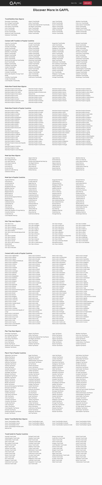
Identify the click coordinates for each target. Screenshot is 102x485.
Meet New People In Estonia (36, 115)
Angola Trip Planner (10, 360)
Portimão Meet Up (33, 168)
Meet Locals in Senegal (82, 255)
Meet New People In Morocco (59, 122)
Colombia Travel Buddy (11, 72)
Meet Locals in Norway (58, 298)
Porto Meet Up (8, 164)
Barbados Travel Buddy (11, 51)
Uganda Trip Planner (81, 391)
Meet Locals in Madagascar (59, 264)
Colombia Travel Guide (34, 443)
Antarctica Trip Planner (10, 362)
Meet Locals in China (10, 306)
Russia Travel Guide (81, 455)
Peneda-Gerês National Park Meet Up (38, 161)
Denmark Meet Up (33, 179)
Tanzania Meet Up (80, 196)
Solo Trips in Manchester (82, 239)
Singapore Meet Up (80, 186)
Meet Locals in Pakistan (58, 301)
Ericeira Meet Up (9, 168)
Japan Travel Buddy (33, 73)
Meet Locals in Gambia (34, 272)
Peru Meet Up (55, 208)
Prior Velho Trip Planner (11, 337)
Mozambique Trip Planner (58, 382)
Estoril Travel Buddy (81, 26)
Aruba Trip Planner (9, 367)
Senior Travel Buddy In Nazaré (59, 421)
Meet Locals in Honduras (35, 286)
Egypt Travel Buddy (33, 46)
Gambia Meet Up (33, 190)
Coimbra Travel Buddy (57, 28)
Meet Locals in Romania (58, 316)
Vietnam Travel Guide (10, 448)
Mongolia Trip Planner (57, 379)
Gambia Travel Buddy (34, 53)
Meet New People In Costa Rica (12, 146)
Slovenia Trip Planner (81, 365)
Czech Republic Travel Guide (59, 445)
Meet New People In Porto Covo (84, 90)
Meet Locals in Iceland (34, 291)
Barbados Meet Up (9, 188)
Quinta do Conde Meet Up (11, 170)
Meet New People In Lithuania (59, 114)
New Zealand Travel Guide (11, 443)
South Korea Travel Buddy (35, 77)
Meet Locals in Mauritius (58, 274)
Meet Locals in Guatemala (35, 283)
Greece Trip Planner (34, 377)
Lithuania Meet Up (56, 183)
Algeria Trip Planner (10, 358)
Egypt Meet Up (32, 183)
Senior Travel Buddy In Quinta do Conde (62, 424)
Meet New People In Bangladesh (13, 117)
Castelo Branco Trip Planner (83, 342)
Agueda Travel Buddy (81, 33)
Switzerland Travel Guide (11, 462)
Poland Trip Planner (57, 401)
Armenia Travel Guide (81, 448)
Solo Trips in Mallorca (81, 228)
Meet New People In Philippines (60, 141)
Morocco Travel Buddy (58, 55)
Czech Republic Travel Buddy (12, 80)
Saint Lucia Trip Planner (82, 357)
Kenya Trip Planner (33, 406)
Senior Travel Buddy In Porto (12, 424)
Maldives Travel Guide (34, 446)
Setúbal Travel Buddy (81, 31)
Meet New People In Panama (59, 137)
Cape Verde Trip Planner (11, 394)
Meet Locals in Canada (10, 301)
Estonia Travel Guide (57, 446)
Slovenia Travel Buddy (81, 51)
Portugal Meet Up (56, 213)
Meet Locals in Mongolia (58, 281)
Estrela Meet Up (56, 159)
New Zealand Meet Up (57, 202)
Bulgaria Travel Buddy (10, 63)
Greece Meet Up (33, 193)
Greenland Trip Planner (34, 379)
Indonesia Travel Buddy (34, 67)
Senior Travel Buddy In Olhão (12, 421)
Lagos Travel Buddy (57, 21)
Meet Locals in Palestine (58, 303)
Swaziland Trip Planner (81, 374)
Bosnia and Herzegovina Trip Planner (14, 386)
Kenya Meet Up (32, 212)
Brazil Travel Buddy (10, 62)
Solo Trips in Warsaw (34, 239)
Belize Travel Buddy (10, 57)
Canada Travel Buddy (10, 67)
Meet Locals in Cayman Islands (12, 303)
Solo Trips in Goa (9, 223)
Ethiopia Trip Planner (34, 358)
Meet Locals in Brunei (10, 294)
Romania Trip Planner (57, 408)
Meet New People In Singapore (83, 117)
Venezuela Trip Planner (82, 403)
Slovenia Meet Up (80, 188)
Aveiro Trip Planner (33, 340)
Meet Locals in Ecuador (34, 259)
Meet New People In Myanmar (59, 124)
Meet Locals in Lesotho (34, 323)
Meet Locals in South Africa (83, 267)
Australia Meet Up (9, 183)
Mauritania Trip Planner (58, 372)
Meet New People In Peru (58, 139)
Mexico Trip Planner (57, 375)
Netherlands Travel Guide (35, 450)
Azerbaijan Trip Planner (11, 372)
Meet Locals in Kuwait (34, 315)
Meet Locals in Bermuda (11, 284)
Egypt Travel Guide (57, 453)
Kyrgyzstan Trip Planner (35, 411)
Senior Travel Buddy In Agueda (83, 424)
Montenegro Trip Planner (82, 409)
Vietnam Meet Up (80, 210)
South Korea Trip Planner (35, 408)
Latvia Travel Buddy (57, 45)
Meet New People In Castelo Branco (85, 97)
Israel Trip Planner (33, 396)
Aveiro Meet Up (32, 164)
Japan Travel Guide (9, 456)
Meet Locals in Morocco (58, 283)
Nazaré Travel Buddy (57, 31)
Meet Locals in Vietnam (82, 310)
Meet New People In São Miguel (36, 95)
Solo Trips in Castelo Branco (36, 242)
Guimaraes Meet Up (10, 171)
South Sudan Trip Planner (82, 369)
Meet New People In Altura (35, 99)
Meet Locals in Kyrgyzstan (35, 316)
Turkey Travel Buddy (81, 63)
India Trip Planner (33, 387)
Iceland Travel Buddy (34, 63)
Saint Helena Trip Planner (82, 355)
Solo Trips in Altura (33, 232)
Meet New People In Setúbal (83, 99)
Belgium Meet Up (9, 191)
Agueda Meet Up (80, 170)
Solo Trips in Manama (10, 239)
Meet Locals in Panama (58, 305)
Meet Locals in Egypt (34, 260)
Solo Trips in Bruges (57, 223)
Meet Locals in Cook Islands (12, 313)
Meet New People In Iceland (36, 131)
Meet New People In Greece (36, 124)
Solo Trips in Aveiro (80, 227)
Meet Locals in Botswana (11, 291)
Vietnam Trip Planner (81, 404)
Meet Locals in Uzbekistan (82, 308)
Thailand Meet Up (80, 198)
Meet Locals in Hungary (34, 289)
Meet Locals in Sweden (82, 276)
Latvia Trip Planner (56, 355)
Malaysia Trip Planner (57, 365)
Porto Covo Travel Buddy (82, 23)
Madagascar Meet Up (57, 185)
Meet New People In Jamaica (36, 139)
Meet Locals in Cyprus (10, 322)
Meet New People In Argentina (12, 110)
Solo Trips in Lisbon (81, 232)
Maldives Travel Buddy (58, 51)
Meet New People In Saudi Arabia (84, 114)
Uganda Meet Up (80, 202)
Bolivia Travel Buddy (10, 58)
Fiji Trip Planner (32, 364)
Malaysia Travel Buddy (57, 50)
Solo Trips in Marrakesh (58, 228)
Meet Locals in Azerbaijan (11, 271)
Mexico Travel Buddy (57, 53)
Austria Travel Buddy (10, 48)
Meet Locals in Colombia (11, 308)
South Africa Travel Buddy (82, 53)
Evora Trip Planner (9, 342)
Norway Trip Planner (57, 392)
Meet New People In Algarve (36, 88)
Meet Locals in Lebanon (34, 322)
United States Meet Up (81, 207)
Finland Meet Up (33, 186)
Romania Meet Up (80, 179)
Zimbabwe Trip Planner (81, 408)
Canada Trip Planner (10, 392)
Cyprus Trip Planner (10, 406)
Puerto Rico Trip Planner (58, 404)
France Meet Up (32, 188)
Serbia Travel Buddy (81, 48)
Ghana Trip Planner (33, 375)
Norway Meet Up (56, 203)
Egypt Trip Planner (33, 355)
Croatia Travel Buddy (10, 79)
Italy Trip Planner (33, 398)
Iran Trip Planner (33, 391)
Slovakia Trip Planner (81, 364)
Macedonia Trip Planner (58, 362)
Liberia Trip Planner (57, 360)
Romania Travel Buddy (81, 43)
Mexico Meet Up (56, 190)
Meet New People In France (35, 119)
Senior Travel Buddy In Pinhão (83, 421)
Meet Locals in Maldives (58, 269)
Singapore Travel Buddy (82, 50)
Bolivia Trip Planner (10, 384)
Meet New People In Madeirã (83, 95)
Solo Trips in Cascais (10, 240)
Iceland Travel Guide (10, 453)
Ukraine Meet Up (80, 203)
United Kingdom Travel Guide (12, 438)
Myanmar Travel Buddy (58, 57)
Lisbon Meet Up (32, 159)
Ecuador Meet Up (33, 181)
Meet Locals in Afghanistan (12, 255)
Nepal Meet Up (56, 196)
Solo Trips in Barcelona (58, 227)
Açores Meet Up (56, 161)
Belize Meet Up (9, 193)
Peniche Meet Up (56, 170)
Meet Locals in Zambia (81, 315)
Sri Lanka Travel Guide (34, 455)
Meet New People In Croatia (12, 148)
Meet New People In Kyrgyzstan (60, 110)
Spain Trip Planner (80, 370)
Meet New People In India (35, 132)
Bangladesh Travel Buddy (11, 50)
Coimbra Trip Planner (57, 340)
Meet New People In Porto (11, 95)
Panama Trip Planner (57, 396)
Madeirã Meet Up (80, 164)
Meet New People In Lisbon (35, 90)
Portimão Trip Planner (34, 343)
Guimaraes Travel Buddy (11, 35)
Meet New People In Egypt (35, 114)
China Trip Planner (9, 398)
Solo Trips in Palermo (10, 237)
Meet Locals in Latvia (34, 320)
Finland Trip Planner (34, 365)
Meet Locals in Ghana (34, 277)
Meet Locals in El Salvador (35, 262)
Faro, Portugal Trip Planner (11, 335)
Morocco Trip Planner (57, 381)
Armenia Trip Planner (10, 365)
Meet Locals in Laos (33, 318)
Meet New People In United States (84, 137)
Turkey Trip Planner (81, 387)
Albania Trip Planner (10, 357)
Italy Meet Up (32, 207)
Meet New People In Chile (11, 137)
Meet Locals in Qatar (57, 315)
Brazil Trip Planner (9, 389)
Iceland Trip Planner (34, 386)
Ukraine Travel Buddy (81, 67)
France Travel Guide (57, 441)
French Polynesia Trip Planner (36, 369)
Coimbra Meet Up (56, 164)
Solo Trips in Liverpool (10, 225)
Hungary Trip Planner (34, 384)
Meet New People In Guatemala (36, 126)
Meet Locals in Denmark (11, 325)
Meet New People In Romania (83, 110)
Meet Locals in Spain (81, 271)
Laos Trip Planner (33, 413)
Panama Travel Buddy (57, 70)
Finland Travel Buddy (34, 50)
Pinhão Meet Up (32, 170)
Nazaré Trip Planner (57, 343)
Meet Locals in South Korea (35, 313)
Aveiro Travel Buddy (34, 28)
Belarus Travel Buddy (10, 53)
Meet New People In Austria (12, 115)
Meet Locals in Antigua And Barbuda (14, 260)
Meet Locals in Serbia (81, 257)
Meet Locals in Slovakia (82, 264)
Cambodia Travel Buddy (11, 65)
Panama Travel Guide (57, 456)
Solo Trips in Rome (9, 245)
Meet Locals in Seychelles (82, 259)
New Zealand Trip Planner (58, 389)
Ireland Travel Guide (81, 450)
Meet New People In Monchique (13, 88)
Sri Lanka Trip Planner (81, 372)
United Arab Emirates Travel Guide (60, 455)
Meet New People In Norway (59, 134)
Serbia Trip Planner (80, 360)
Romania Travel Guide (57, 436)
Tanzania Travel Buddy (81, 60)
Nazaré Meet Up (56, 168)
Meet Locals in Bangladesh (11, 276)
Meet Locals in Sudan (81, 274)
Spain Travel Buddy (80, 55)
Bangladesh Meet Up (10, 186)
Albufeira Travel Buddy (81, 21)
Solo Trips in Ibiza (33, 237)
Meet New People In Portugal (59, 144)
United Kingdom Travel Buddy (83, 68)
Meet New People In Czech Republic (14, 149)
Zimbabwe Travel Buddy (82, 75)
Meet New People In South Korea (37, 144)
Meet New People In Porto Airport (13, 94)
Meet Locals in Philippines (58, 308)
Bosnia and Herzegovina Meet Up (13, 196)
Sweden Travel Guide (81, 453)
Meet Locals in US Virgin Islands (84, 311)
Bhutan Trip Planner (10, 382)
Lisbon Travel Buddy (34, 23)
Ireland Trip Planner (33, 394)
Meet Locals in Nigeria (57, 296)
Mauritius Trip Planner (57, 374)
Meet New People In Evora (11, 97)
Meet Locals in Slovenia (82, 266)
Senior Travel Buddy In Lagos (36, 421)
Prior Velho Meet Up (10, 161)
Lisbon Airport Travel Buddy (83, 24)
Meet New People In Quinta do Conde (14, 100)
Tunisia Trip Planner (81, 386)
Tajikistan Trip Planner (81, 381)
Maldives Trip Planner (57, 367)
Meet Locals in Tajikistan (82, 283)
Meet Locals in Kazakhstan (35, 310)
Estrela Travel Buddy (57, 23)
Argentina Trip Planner (10, 364)
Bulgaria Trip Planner (10, 391)
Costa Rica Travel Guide (34, 441)
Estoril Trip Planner (80, 338)
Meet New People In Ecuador (36, 112)
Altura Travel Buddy (34, 30)
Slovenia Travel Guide (81, 440)
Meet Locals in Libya (57, 255)
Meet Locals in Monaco (58, 279)
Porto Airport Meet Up (10, 163)
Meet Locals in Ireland (34, 299)
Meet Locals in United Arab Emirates (85, 301)
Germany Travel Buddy (34, 55)
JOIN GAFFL (87, 3)
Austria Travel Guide (81, 443)
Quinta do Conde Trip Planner (12, 345)
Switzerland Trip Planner (82, 377)
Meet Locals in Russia (57, 318)
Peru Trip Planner (56, 398)
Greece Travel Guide (34, 445)
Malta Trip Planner (56, 369)
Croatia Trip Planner (10, 403)
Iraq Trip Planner (33, 392)
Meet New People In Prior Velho (13, 92)
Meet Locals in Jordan (34, 308)
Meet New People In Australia (12, 114)
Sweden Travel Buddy (81, 57)
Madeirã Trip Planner (81, 340)
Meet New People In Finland (36, 117)
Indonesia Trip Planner (34, 389)
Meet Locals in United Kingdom (83, 303)
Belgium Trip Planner (10, 381)
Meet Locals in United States (83, 305)
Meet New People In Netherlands (60, 129)
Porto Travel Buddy (10, 28)
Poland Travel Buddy (57, 75)
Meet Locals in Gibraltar (34, 279)
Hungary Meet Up (33, 198)
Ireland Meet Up (33, 205)
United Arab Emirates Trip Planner (84, 392)
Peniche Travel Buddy (57, 33)
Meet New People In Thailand (83, 129)
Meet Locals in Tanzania (82, 284)
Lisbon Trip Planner (33, 335)
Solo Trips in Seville (33, 227)
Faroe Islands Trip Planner (35, 362)
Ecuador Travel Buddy (34, 45)
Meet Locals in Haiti (33, 284)
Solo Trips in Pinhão (57, 239)
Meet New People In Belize (12, 124)
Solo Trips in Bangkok (34, 225)
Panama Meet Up (56, 207)
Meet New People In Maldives (59, 119)
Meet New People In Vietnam (83, 141)
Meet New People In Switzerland (84, 126)
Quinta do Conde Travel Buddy (12, 33)
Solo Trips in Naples (57, 230)
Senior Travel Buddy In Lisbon (83, 423)
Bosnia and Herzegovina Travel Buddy (14, 60)
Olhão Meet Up (56, 166)
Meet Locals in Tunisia (81, 291)
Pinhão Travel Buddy (34, 33)
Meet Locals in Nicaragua (58, 294)
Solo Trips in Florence (34, 234)
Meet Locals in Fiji (33, 267)
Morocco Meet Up (56, 191)
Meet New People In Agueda (83, 100)
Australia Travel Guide (10, 436)
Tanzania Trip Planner (81, 382)
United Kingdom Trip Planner (83, 394)
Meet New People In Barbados (12, 119)
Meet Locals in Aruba (10, 266)
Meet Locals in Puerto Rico (59, 313)
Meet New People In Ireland (35, 136)
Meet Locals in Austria (10, 269)
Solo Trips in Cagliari (34, 223)
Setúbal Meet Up (80, 168)
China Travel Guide (9, 451)
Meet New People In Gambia (36, 120)
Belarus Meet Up (9, 190)
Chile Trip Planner (9, 396)
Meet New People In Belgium (12, 122)
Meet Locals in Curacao (82, 322)
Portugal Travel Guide (34, 436)
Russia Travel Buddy (81, 45)
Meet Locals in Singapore (82, 262)
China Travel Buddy (10, 70)
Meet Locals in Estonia (34, 264)
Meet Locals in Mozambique (59, 284)
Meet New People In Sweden (83, 124)
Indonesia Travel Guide (10, 463)
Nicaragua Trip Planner (57, 391)
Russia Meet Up (80, 181)
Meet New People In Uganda (83, 132)
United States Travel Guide (11, 440)
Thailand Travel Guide (10, 445)
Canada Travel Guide (34, 451)
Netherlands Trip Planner (58, 387)
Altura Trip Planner (33, 342)
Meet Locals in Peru (57, 306)
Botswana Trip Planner (10, 387)
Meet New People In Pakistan (59, 136)
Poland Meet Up (56, 212)
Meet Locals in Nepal (57, 289)
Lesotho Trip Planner (57, 358)
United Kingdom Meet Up (82, 205)
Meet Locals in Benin (10, 283)
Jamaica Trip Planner (34, 399)
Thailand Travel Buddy (81, 62)
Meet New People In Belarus (12, 120)
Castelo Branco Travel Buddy (83, 30)
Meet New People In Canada (12, 136)
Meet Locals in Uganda (81, 298)
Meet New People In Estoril (82, 94)
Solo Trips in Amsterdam (82, 240)
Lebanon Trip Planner (57, 357)
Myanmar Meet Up (56, 193)
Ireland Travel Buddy (34, 68)
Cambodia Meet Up (9, 202)
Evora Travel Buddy (10, 30)
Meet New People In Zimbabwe (83, 143)
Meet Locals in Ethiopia (34, 266)
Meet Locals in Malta (57, 271)
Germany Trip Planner (34, 374)
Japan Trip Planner (33, 401)
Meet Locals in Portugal (58, 311)
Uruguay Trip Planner (81, 398)
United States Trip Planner (82, 396)
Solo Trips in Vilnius (33, 230)
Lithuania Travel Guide (81, 451)
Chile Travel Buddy (9, 68)
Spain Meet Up (79, 191)
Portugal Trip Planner (57, 403)
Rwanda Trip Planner (57, 411)
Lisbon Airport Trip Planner (82, 337)
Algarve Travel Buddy (34, 21)
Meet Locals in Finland (34, 269)
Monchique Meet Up (10, 158)
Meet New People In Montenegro (84, 144)
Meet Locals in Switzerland (82, 277)
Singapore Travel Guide (11, 460)
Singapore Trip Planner (81, 362)
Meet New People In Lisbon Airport (84, 92)
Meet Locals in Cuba (10, 320)
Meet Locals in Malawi (57, 266)
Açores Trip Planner (57, 337)
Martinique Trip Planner (58, 370)
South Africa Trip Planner (82, 367)
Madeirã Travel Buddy (81, 28)
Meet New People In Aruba (11, 112)
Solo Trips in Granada (10, 235)
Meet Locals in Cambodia (11, 298)
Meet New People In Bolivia (12, 126)
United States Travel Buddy (83, 70)
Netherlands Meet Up (57, 198)
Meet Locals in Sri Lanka (82, 272)
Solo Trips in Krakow (10, 230)
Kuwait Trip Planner (33, 409)
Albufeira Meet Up (80, 158)
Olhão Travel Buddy (57, 30)
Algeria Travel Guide (81, 456)
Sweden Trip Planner (81, 375)
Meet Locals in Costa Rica (11, 315)
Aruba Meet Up (8, 181)
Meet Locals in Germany (35, 276)
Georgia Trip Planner (34, 372)
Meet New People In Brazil (11, 131)
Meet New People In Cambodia (12, 134)
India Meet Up (32, 202)
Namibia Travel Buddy (57, 58)
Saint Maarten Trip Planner (82, 411)
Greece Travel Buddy (34, 57)
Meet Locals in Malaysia (58, 267)
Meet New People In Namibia (59, 126)
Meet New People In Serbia (82, 115)
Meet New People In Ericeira (12, 99)
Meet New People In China (11, 139)
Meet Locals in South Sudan (83, 269)
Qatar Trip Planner (56, 406)
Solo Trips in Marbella (57, 244)
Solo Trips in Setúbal (81, 223)
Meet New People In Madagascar (60, 115)
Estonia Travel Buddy (34, 48)
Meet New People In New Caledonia (61, 131)
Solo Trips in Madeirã (57, 234)
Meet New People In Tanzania (83, 127)
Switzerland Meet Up (81, 195)
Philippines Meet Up (57, 210)
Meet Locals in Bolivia (10, 288)
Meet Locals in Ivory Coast (11, 316)
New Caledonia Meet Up (58, 200)
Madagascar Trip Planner (58, 364)
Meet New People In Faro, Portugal (13, 90)
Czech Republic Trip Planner (12, 408)
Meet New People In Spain (82, 122)
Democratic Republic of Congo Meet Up (15, 210)
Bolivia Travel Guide (81, 460)
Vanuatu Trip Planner (81, 401)
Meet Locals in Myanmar (58, 286)
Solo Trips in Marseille (10, 247)
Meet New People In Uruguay (83, 139)
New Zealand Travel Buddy (59, 65)
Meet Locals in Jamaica (34, 305)
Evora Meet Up (8, 166)
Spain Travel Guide (9, 441)
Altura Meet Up (32, 166)
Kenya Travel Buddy (34, 75)
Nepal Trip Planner (56, 386)
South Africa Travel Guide (58, 438)
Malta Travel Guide (57, 462)
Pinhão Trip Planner (33, 345)
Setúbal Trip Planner (81, 343)
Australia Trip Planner (10, 369)
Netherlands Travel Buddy (58, 62)
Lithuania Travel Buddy (58, 46)
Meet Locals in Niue (81, 318)
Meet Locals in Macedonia (58, 262)
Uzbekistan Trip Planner (82, 399)
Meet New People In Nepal (59, 127)
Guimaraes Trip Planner (11, 347)
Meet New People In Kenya (35, 143)
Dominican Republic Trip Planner (13, 411)
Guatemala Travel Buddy (35, 58)
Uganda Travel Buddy (81, 65)
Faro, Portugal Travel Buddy (12, 23)
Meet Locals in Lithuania (58, 259)
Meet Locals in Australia (11, 267)
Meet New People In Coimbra (59, 95)
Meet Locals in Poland (57, 310)
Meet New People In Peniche (59, 100)
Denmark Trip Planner (10, 409)
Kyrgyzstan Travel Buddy (58, 43)
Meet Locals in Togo (81, 288)
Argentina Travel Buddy (11, 43)
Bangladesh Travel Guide (35, 462)
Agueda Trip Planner (81, 345)
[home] (15, 3)
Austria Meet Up (9, 185)
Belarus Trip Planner (10, 379)
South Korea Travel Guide (35, 453)
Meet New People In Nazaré (59, 99)
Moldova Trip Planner (57, 377)
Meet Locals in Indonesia (35, 294)
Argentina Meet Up (9, 179)
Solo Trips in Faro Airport (58, 237)
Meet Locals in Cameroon (11, 299)
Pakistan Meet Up (56, 205)
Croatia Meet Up (9, 213)
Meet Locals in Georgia (34, 274)
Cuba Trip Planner (9, 404)
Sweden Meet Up (80, 193)
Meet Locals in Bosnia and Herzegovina (15, 289)
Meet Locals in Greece (34, 281)
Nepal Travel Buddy (57, 60)
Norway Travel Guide (81, 441)
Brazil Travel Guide (33, 440)
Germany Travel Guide (10, 450)
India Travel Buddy (33, 65)
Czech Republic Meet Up (11, 215)
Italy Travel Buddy (33, 70)
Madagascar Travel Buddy (58, 48)
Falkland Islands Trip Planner (36, 360)
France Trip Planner (33, 367)
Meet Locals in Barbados (11, 277)
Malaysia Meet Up (56, 186)
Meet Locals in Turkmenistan (83, 294)
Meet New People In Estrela (59, 90)
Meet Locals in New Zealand (59, 293)
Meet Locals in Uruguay (82, 306)
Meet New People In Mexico (59, 120)
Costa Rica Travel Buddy (11, 77)
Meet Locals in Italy (33, 303)
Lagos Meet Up (56, 158)
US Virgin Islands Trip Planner (83, 406)
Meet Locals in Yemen (81, 313)
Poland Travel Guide (81, 436)
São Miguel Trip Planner (34, 338)
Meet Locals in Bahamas (11, 272)
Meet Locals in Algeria (10, 259)
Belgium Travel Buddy (10, 55)
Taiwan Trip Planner (81, 379)
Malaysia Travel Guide (34, 438)
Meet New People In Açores (59, 92)
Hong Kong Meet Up (34, 196)
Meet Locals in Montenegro (83, 320)
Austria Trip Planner (10, 370)
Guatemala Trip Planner (34, 381)
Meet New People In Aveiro (35, 97)
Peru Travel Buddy (56, 72)
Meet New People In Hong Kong (36, 127)
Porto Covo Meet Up (81, 159)
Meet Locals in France (34, 271)
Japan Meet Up (32, 210)
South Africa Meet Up (81, 190)
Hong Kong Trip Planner (34, 382)
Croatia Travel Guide (57, 448)
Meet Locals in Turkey (81, 293)
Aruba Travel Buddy (10, 45)
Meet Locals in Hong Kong (35, 288)
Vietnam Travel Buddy (81, 73)
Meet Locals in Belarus (10, 279)
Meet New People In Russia (82, 112)
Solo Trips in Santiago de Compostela (61, 235)
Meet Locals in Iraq (33, 298)
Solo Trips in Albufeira (57, 232)
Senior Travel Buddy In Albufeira (37, 424)
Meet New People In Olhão (59, 97)
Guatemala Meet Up (33, 195)
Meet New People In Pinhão (35, 102)
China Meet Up (8, 207)
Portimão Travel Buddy (34, 31)
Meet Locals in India (33, 293)
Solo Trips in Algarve (34, 228)
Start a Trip (74, 3)
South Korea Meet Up (34, 213)
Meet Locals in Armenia (11, 264)
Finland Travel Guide (81, 445)
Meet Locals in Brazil (10, 293)
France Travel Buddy (34, 51)
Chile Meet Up (8, 205)
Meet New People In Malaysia (59, 117)
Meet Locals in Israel (34, 301)
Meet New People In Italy (35, 137)
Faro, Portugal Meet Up (10, 159)
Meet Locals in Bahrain (10, 274)
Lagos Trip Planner (57, 333)
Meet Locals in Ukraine (81, 299)
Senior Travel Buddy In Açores (12, 423)
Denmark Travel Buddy (34, 43)
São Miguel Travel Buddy (35, 26)
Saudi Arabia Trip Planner (82, 358)
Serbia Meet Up (80, 185)
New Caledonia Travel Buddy (59, 63)
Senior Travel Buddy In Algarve (36, 423)
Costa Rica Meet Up (10, 212)
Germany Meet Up (33, 191)
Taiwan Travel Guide (57, 440)
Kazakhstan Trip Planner (35, 404)
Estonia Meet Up (33, 185)
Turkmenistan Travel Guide (82, 462)
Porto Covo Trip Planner (82, 335)
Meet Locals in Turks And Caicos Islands (86, 296)
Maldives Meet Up (56, 188)
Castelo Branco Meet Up (82, 166)
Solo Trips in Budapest (81, 235)
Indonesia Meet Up (33, 203)
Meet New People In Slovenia (83, 119)
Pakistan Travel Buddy (57, 68)
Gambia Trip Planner (34, 370)
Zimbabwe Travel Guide (82, 458)
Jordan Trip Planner (33, 403)
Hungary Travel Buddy (34, 62)
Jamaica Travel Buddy (34, 72)
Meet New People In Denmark (36, 110)
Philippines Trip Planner (58, 399)
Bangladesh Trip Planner (11, 375)
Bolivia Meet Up (9, 195)
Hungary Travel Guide (57, 443)
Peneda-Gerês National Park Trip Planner (39, 337)
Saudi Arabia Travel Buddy (82, 46)
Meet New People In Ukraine (83, 134)
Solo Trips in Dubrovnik (58, 225)
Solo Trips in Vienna (81, 234)
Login (80, 3)
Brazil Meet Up (8, 198)
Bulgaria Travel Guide (57, 450)
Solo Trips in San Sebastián (82, 242)
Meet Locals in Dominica (35, 255)
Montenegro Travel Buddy (82, 77)
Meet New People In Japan (35, 141)
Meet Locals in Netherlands (59, 291)
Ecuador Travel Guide (57, 458)
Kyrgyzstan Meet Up (57, 179)
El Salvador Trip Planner (34, 357)
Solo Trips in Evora (33, 235)
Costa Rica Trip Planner (10, 401)
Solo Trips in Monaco (34, 244)
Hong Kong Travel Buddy (35, 60)
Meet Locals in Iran (33, 296)
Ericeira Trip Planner (10, 343)
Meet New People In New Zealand (60, 132)
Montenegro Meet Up (81, 213)
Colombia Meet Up (9, 208)
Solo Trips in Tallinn (33, 240)
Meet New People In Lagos (59, 88)
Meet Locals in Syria (81, 279)
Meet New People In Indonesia (36, 134)
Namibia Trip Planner (57, 384)
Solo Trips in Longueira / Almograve (14, 228)
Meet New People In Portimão (36, 100)
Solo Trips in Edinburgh (81, 237)
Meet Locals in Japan (34, 306)
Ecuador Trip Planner (10, 413)
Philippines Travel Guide (35, 458)
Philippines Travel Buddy (58, 73)
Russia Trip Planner (57, 409)
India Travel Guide (33, 456)
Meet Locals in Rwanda (58, 320)
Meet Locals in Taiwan (81, 281)
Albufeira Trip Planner (81, 333)
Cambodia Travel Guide (34, 460)
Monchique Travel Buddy (11, 21)
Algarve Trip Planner (34, 333)
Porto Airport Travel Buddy (11, 26)
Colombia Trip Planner (10, 399)
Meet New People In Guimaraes (13, 102)
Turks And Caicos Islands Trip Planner (85, 389)
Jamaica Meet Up (33, 208)
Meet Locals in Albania (10, 257)
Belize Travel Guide (57, 460)
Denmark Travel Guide (81, 438)
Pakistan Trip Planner (57, 394)
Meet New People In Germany (36, 122)
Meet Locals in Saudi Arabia (59, 323)
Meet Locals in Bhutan (10, 286)
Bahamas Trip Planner (10, 374)
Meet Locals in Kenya (34, 311)
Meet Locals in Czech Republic (12, 323)
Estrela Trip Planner (57, 335)
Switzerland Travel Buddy (82, 58)
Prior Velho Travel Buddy (11, 24)
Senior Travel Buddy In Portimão (60, 423)
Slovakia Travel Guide (81, 446)
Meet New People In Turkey (83, 131)
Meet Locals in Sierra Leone (83, 260)
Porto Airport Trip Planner (11, 338)
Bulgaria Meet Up (9, 200)
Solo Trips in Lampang (10, 227)
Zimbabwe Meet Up (81, 212)
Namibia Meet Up (56, 195)
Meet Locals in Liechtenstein (59, 257)
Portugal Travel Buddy (57, 77)
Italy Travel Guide (56, 451)
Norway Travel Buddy (57, 67)
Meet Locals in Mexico (57, 276)
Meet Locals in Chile (10, 305)
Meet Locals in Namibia (58, 288)
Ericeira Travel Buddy (10, 31)
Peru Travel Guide (9, 458)
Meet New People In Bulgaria (12, 132)
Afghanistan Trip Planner (11, 355)
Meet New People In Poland (59, 143)
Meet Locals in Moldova (58, 277)
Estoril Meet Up (80, 163)
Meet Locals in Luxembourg (59, 260)
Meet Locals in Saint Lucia (58, 322)
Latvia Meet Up (56, 181)
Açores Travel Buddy (57, 24)
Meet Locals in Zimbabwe (82, 316)
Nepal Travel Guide (9, 446)
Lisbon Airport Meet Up (81, 161)
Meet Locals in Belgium (11, 281)
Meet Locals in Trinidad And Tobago (85, 289)
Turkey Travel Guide (34, 448)
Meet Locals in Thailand (82, 286)
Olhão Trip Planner (57, 342)
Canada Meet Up (9, 203)
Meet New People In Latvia (59, 112)
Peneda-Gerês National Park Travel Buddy (39, 24)
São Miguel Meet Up (34, 163)
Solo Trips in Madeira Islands (83, 225)
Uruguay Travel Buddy (81, 72)
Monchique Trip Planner (11, 333)
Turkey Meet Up (80, 200)
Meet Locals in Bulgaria (11, 296)
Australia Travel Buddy (10, 46)
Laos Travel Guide (33, 463)
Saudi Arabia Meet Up (81, 183)
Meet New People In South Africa (84, 120)
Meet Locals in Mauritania (58, 272)
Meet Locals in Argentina (11, 262)
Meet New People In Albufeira (83, 88)
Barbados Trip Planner (10, 377)
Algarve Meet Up (33, 158)
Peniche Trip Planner (57, 345)
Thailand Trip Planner (81, 384)
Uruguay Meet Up (80, 208)
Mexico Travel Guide (10, 455)
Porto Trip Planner (9, 340)
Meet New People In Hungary (36, 129)
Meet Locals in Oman (57, 299)
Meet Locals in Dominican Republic (37, 257)
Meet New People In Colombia (12, 141)
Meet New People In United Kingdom (85, 136)
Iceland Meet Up (33, 200)
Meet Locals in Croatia (10, 318)
